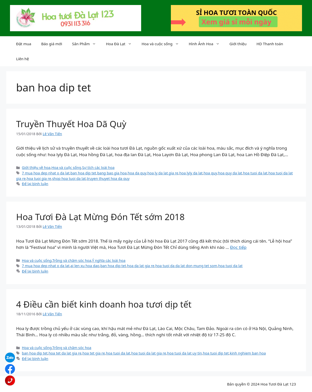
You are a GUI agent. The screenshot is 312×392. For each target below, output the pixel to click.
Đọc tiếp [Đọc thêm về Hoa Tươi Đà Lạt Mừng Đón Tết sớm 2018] (238, 247)
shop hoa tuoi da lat (69, 178)
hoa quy (210, 173)
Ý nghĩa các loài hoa (108, 260)
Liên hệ (22, 58)
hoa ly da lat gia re (162, 173)
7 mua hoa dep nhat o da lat (46, 173)
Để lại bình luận (35, 183)
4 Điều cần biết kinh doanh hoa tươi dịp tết (104, 304)
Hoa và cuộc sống (163, 43)
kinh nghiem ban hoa (248, 353)
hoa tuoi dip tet (216, 353)
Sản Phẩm (86, 43)
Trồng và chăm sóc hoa (71, 260)
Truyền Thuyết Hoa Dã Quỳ (71, 124)
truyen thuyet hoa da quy (108, 178)
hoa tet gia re (93, 353)
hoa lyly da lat (191, 173)
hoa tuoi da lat (255, 173)
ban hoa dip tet (83, 173)
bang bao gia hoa (112, 173)
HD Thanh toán (270, 43)
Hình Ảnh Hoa (207, 43)
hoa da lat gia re (140, 265)
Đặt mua (23, 43)
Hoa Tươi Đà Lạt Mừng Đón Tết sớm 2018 (100, 217)
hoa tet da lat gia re (64, 353)
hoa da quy (137, 173)
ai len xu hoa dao (84, 265)
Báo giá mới (51, 43)
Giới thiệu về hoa (36, 167)
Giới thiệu (238, 43)
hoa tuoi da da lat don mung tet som (186, 265)
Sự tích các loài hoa (98, 167)
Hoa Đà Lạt (121, 43)
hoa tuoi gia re (39, 178)
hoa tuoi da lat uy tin (184, 353)
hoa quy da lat (230, 173)
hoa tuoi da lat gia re (148, 353)
